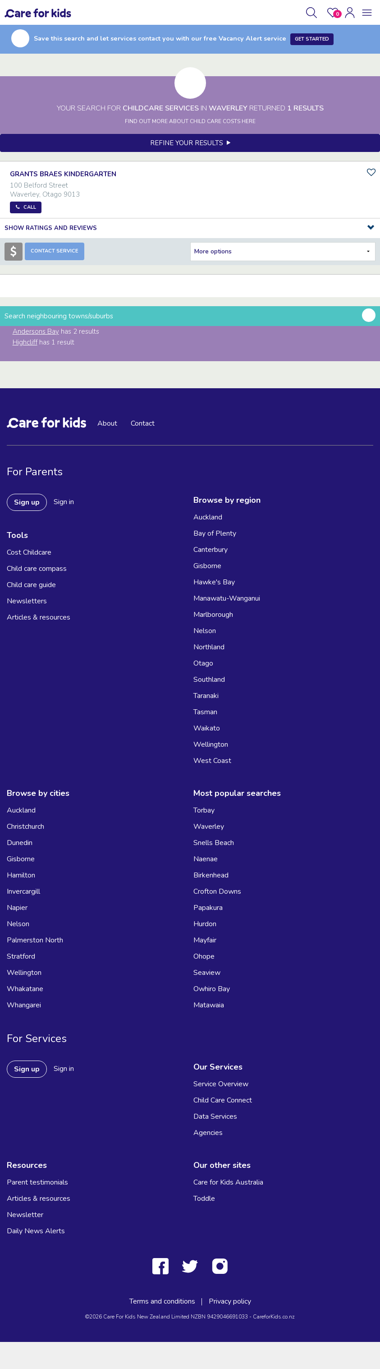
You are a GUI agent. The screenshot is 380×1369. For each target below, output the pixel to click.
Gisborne (207, 566)
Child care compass (37, 569)
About (107, 423)
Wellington (210, 744)
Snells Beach (213, 843)
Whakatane (25, 989)
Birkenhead (211, 875)
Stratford (21, 956)
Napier (17, 908)
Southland (209, 679)
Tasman (205, 712)
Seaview (206, 973)
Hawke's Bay (214, 582)
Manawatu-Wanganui (226, 598)
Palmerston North (35, 940)
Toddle (204, 1199)
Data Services (215, 1116)
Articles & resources (38, 617)
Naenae (205, 859)
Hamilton (21, 875)
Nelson (204, 631)
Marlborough (213, 615)
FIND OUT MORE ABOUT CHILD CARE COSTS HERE (190, 121)
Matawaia (208, 1005)
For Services (37, 1038)
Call (29, 207)
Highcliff (25, 342)
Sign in (64, 502)
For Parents (35, 471)
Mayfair (204, 940)
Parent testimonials (37, 1182)
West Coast (212, 761)
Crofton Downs (217, 891)
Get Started (312, 39)
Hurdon (204, 924)
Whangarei (24, 1005)
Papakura (208, 908)
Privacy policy (230, 1301)
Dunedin (19, 843)
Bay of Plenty (214, 533)
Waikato (206, 728)
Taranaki (206, 696)
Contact (143, 423)
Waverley (208, 827)
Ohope (204, 956)
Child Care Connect (222, 1100)
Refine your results (190, 142)
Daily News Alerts (36, 1231)
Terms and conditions (162, 1301)
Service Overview (220, 1084)
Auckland (207, 517)
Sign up (27, 502)
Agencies (208, 1133)
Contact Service (54, 251)
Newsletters (27, 601)
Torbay (204, 810)
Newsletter (25, 1215)
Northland (208, 647)
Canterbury (210, 550)
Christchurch (25, 827)
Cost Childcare (29, 552)
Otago (203, 663)
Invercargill (23, 891)
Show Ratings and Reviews (51, 228)
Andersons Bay (36, 331)
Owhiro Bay (211, 989)
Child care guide (31, 585)
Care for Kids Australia (228, 1182)
